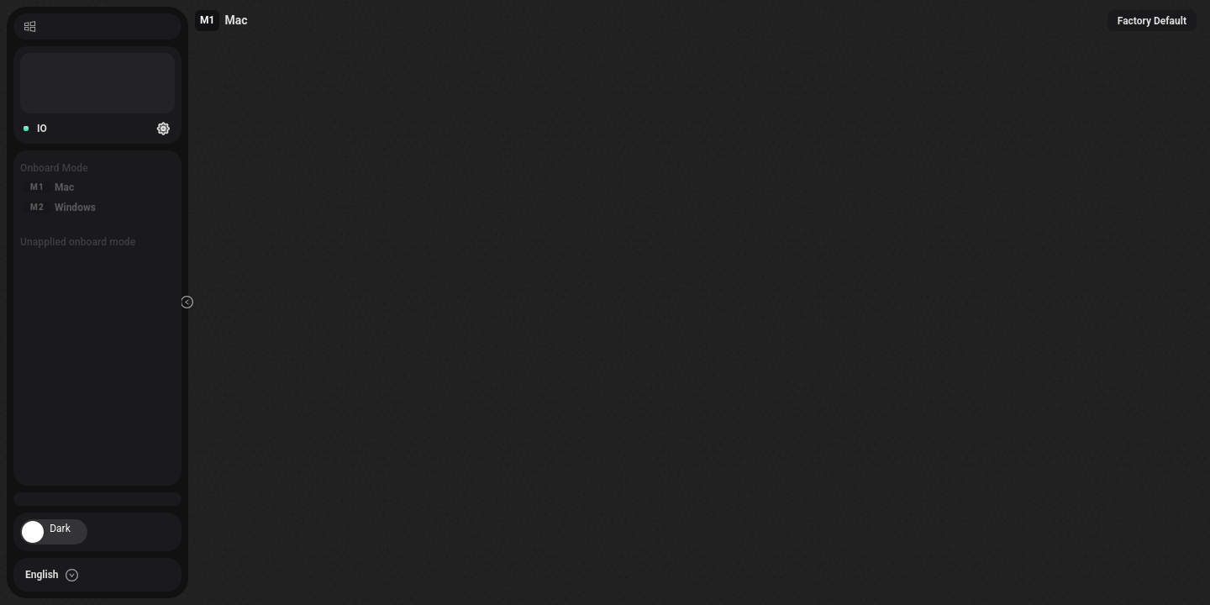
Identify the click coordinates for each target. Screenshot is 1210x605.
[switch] (53, 531)
